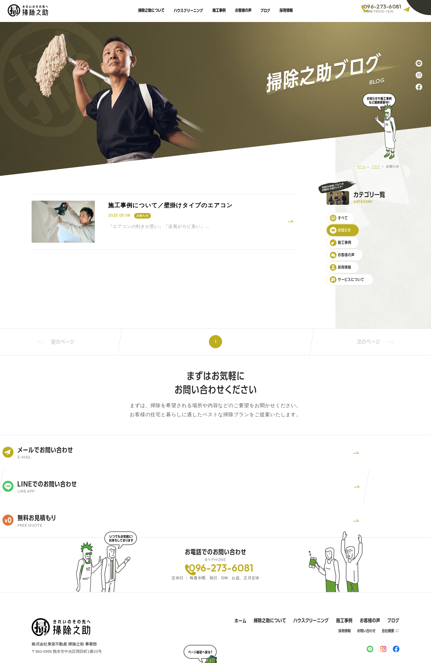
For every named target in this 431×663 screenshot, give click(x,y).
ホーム (356, 166)
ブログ (374, 166)
